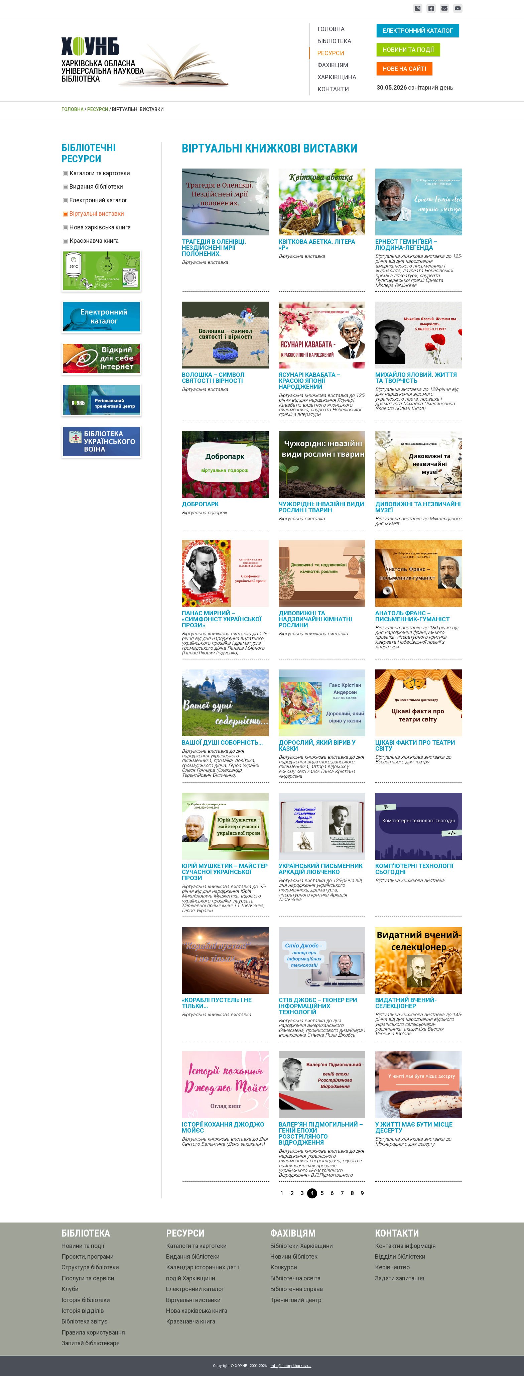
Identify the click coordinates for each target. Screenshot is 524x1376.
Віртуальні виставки (97, 213)
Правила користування (93, 1332)
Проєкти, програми (87, 1256)
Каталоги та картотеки (100, 173)
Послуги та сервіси (87, 1278)
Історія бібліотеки (85, 1299)
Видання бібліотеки (96, 186)
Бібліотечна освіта (295, 1278)
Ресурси (330, 53)
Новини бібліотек (293, 1256)
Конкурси (283, 1267)
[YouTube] (458, 8)
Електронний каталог (418, 30)
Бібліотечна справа (296, 1288)
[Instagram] (417, 8)
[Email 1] (444, 8)
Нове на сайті (404, 68)
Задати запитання (399, 1278)
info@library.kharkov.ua (291, 1366)
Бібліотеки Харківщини (301, 1245)
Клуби (70, 1288)
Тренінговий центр (295, 1299)
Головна (331, 28)
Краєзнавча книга (94, 240)
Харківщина (336, 77)
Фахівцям (332, 65)
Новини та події (408, 49)
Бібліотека (334, 40)
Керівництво (392, 1267)
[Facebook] (431, 8)
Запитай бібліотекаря (90, 1343)
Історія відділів (82, 1310)
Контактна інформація (405, 1245)
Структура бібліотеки (90, 1267)
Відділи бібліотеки (400, 1256)
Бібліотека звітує (84, 1321)
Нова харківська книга (100, 227)
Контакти (333, 89)
